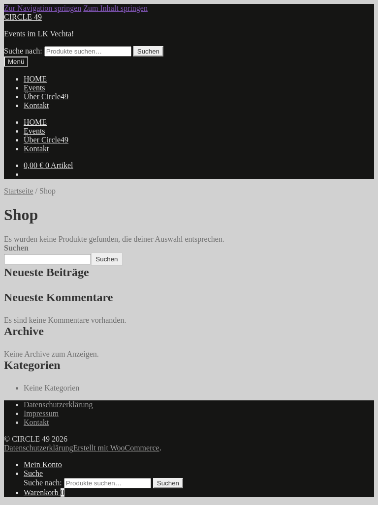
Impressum (41, 413)
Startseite (18, 191)
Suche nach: (23, 51)
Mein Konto (43, 464)
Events (34, 88)
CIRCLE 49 (23, 17)
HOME (35, 79)
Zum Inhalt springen (115, 8)
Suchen (148, 51)
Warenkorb (44, 492)
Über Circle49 (46, 96)
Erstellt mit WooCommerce (116, 448)
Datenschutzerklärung (58, 404)
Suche (33, 473)
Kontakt (36, 105)
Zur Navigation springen (42, 8)
